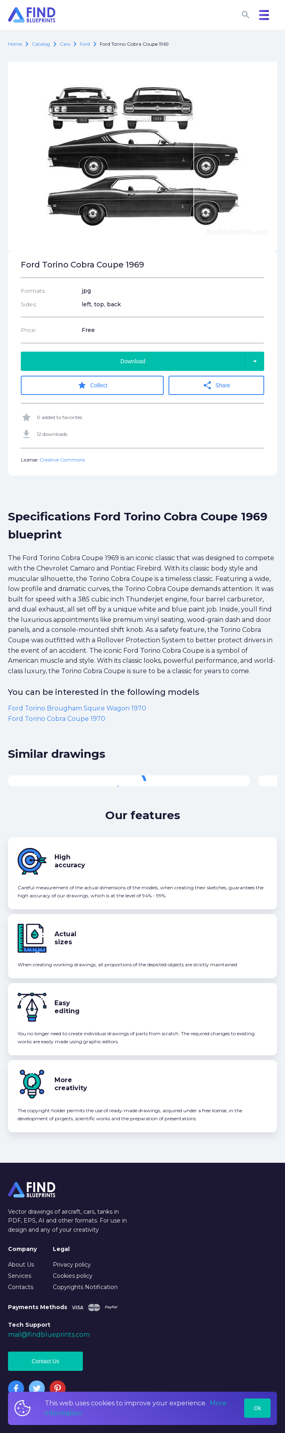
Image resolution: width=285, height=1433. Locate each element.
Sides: (29, 304)
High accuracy (69, 861)
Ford (85, 44)
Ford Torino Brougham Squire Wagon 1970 (77, 708)
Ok (257, 1408)
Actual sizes (65, 938)
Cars (65, 44)
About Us (21, 1264)
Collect (92, 385)
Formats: (33, 290)
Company (22, 1249)
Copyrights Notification (85, 1287)
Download (192, 361)
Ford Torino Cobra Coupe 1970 (56, 719)
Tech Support (29, 1324)
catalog (41, 44)
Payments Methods (37, 1307)
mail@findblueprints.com (49, 1334)
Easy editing (67, 1007)
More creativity (70, 1084)
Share (216, 385)
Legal (61, 1249)
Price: (28, 330)
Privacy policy (72, 1264)
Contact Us (45, 1361)
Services (19, 1275)
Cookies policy (72, 1275)
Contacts (20, 1287)
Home (15, 44)
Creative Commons (62, 460)
